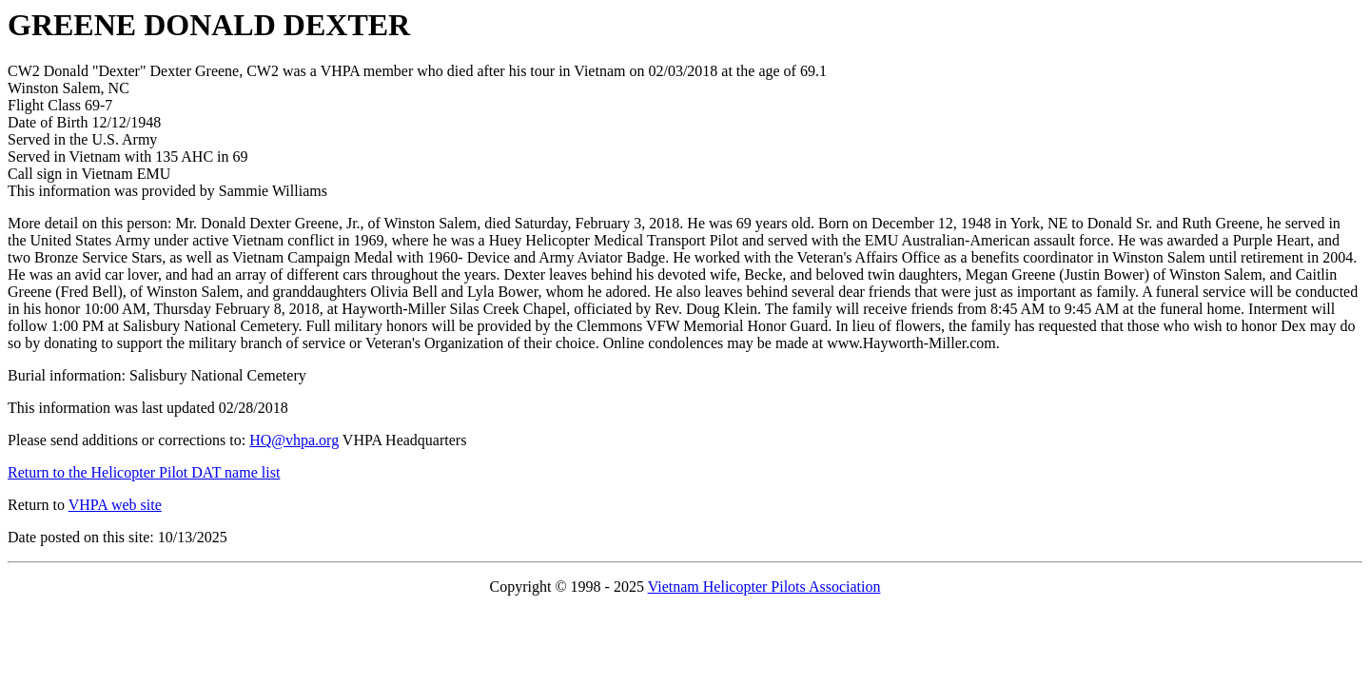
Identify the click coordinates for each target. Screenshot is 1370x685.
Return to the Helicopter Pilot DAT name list (144, 472)
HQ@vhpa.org (294, 440)
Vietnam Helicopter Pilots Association (764, 586)
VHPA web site (115, 505)
